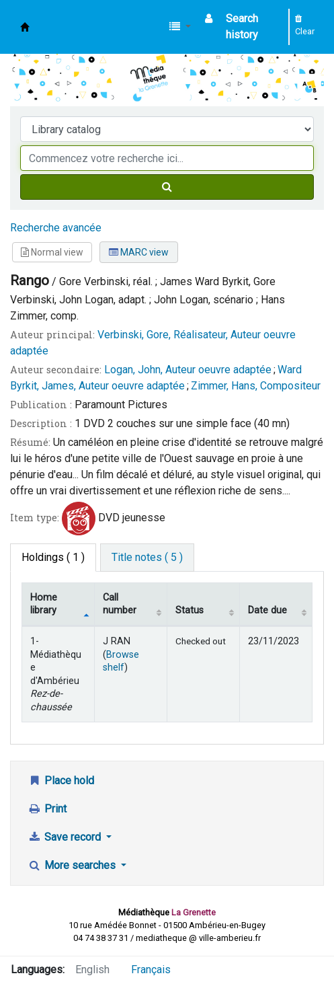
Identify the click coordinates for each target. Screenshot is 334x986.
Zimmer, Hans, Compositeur (256, 385)
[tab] (147, 557)
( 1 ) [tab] (53, 557)
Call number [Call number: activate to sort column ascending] (119, 604)
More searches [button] (73, 865)
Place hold (61, 780)
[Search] (167, 187)
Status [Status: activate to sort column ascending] (189, 610)
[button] (180, 26)
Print (47, 808)
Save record (65, 837)
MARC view (139, 252)
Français (151, 969)
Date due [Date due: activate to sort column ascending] (267, 610)
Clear (305, 25)
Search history (242, 26)
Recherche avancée (55, 227)
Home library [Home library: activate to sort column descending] (43, 604)
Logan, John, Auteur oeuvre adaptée (188, 369)
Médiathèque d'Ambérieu (25, 27)
